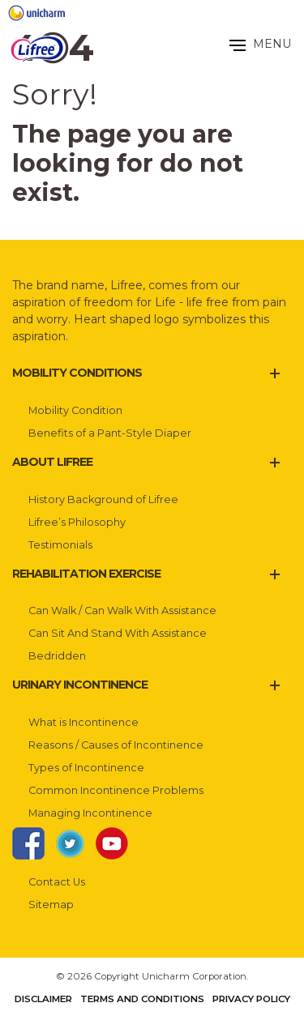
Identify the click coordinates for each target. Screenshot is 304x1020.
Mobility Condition (75, 410)
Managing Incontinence (90, 813)
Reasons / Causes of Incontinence (115, 745)
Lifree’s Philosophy (77, 522)
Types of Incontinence (86, 768)
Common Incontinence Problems (115, 790)
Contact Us (56, 882)
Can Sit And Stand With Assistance (117, 633)
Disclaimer (43, 999)
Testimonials (60, 545)
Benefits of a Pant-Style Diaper (109, 433)
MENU (260, 43)
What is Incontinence (83, 722)
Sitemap (51, 904)
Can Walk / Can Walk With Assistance (122, 610)
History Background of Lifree (103, 499)
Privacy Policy (251, 999)
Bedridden (57, 656)
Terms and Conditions (142, 999)
